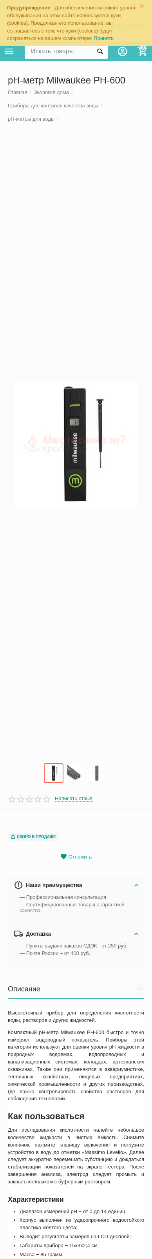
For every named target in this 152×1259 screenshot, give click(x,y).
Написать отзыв (73, 810)
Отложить (76, 868)
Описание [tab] (76, 1000)
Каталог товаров (9, 51)
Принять (104, 38)
